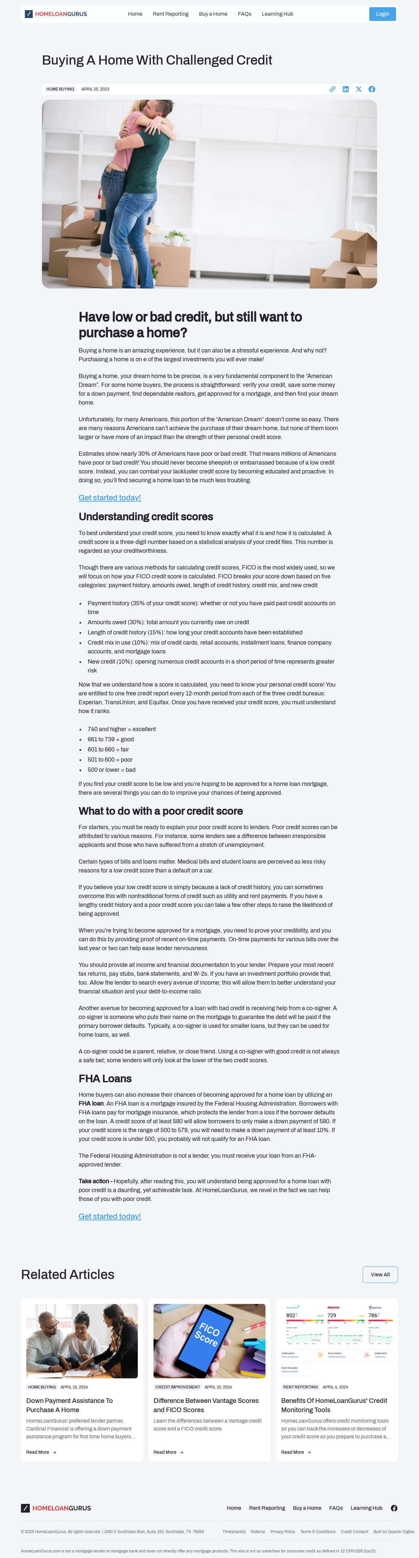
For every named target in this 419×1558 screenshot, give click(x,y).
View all (380, 1274)
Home (135, 10)
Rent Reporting (171, 10)
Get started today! (110, 497)
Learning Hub (277, 10)
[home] (74, 11)
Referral (258, 1531)
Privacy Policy (282, 1531)
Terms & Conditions (318, 1531)
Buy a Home (213, 10)
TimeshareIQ (234, 1531)
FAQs (244, 10)
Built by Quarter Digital (393, 1531)
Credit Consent (354, 1531)
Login (382, 10)
